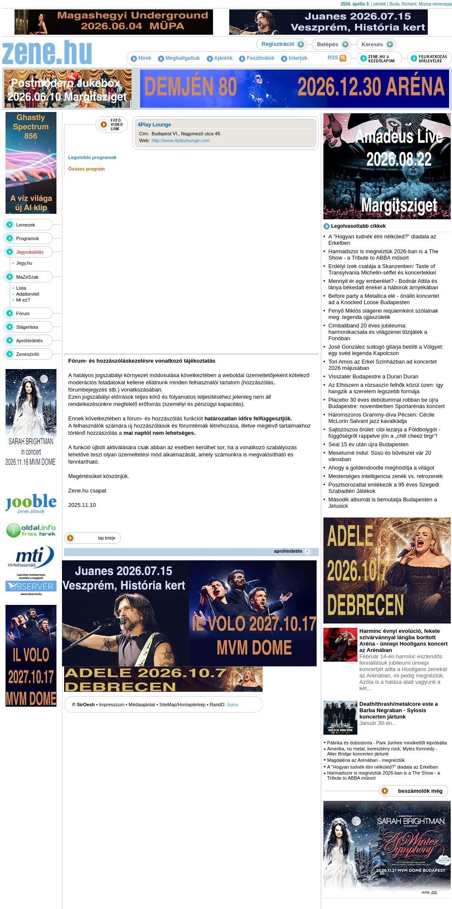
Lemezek (25, 224)
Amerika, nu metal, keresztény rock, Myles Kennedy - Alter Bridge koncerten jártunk (382, 751)
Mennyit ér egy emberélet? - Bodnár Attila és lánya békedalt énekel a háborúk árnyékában (383, 284)
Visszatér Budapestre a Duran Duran (373, 376)
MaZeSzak (27, 277)
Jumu (233, 704)
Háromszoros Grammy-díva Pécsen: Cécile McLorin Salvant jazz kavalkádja (381, 417)
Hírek (141, 58)
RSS (337, 58)
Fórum (23, 313)
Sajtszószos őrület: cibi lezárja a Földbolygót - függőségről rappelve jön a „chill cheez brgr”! (384, 432)
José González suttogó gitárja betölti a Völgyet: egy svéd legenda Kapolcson (386, 350)
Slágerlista (27, 327)
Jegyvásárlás (29, 252)
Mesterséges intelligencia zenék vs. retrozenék (385, 476)
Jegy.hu (24, 263)
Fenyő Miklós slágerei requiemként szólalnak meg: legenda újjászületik (383, 314)
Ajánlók (220, 58)
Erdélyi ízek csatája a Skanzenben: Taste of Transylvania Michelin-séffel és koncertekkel (382, 269)
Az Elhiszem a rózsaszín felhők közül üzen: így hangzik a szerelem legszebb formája (385, 388)
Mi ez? (23, 299)
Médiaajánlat (142, 704)
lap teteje (106, 538)
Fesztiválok (256, 58)
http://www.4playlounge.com (181, 140)
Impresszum (111, 704)
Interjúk (294, 58)
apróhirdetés (292, 551)
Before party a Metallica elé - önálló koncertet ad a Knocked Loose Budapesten (383, 299)
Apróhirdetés (29, 340)
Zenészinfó (27, 354)
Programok (27, 238)
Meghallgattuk (179, 58)
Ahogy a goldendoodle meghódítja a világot (381, 467)
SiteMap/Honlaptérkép (182, 704)
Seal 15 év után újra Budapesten (370, 444)
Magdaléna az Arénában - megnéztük (366, 760)
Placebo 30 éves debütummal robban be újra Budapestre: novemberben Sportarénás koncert (386, 403)
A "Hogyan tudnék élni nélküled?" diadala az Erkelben (382, 766)
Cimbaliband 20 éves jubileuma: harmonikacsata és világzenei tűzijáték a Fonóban (377, 331)
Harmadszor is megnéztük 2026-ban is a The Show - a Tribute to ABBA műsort (383, 254)
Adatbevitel (27, 293)
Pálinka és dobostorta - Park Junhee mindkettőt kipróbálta (387, 742)
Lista (21, 288)
